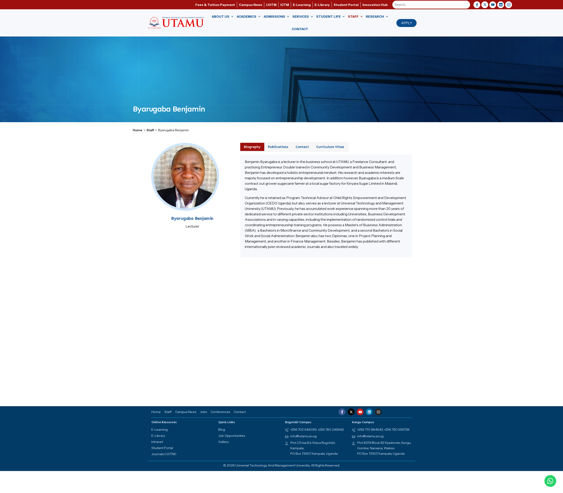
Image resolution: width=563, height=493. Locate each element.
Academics (249, 16)
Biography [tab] (252, 147)
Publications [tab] (278, 147)
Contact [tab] (302, 147)
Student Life (330, 16)
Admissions (277, 16)
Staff (355, 16)
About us (223, 16)
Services (302, 16)
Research (377, 16)
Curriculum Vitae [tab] (330, 147)
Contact (300, 29)
